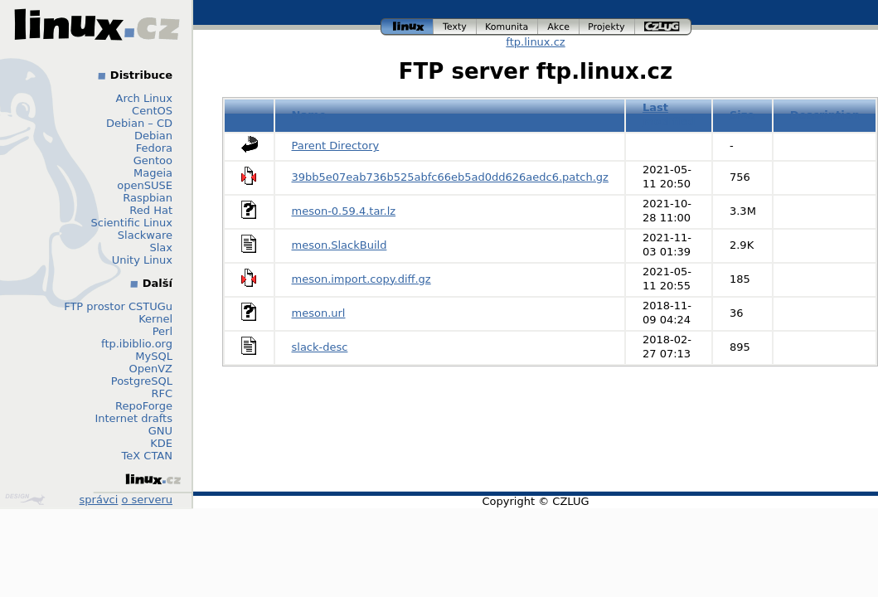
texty (455, 27)
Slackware (145, 235)
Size (742, 115)
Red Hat (150, 210)
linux (407, 27)
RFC (161, 393)
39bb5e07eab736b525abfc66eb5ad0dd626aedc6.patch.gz (450, 177)
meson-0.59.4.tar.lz (344, 211)
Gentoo (152, 160)
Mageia (152, 173)
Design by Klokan (25, 499)
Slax (160, 247)
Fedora (154, 148)
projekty (607, 27)
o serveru (147, 499)
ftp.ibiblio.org (136, 343)
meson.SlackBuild (339, 245)
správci (99, 499)
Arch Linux (144, 98)
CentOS (152, 110)
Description (825, 115)
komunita (507, 27)
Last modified (669, 114)
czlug (663, 27)
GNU (160, 431)
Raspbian (147, 198)
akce (559, 27)
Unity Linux (142, 260)
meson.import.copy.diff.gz (361, 279)
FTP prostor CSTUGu (118, 306)
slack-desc (320, 347)
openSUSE (144, 185)
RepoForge (143, 406)
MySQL (153, 356)
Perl (162, 331)
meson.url (319, 313)
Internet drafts (133, 418)
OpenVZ (150, 368)
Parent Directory (336, 145)
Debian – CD (139, 123)
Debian (153, 135)
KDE (161, 443)
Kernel (155, 319)
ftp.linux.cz (535, 42)
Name (309, 115)
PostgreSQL (141, 381)
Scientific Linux (131, 222)
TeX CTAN (147, 455)
